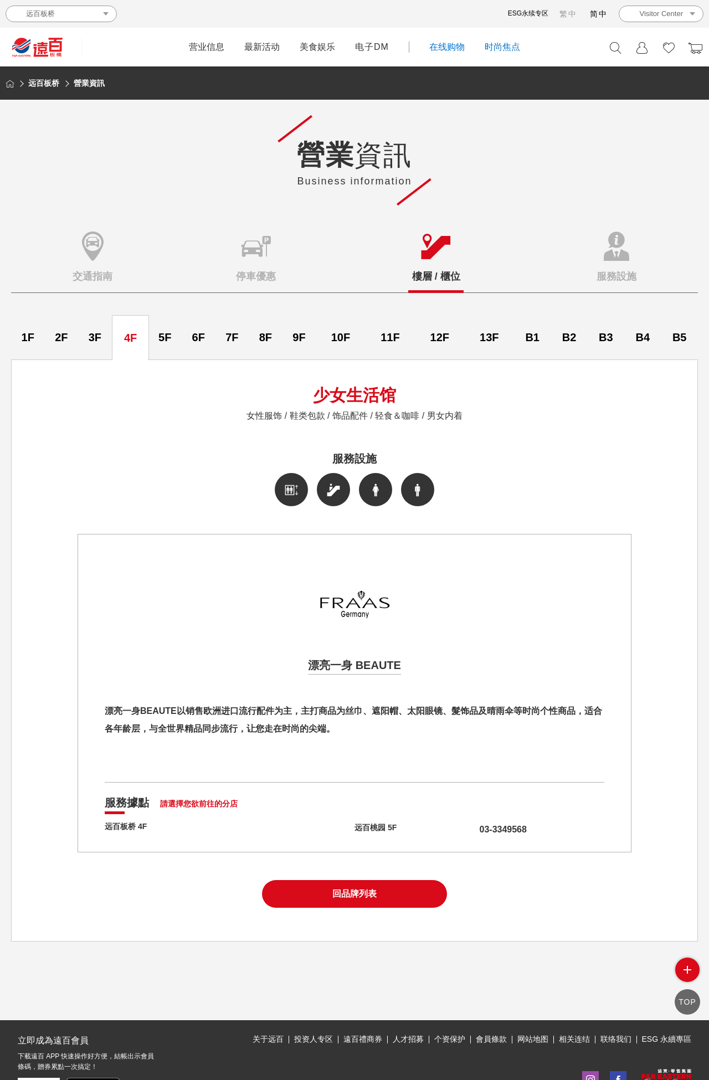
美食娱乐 (317, 47)
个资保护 (449, 988)
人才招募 (408, 988)
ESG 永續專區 (666, 988)
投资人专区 (313, 988)
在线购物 (447, 47)
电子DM (372, 47)
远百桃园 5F (378, 829)
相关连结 (574, 988)
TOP (687, 1003)
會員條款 (491, 988)
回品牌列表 (354, 893)
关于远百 (268, 988)
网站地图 (532, 988)
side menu (687, 974)
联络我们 (615, 988)
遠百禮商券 (362, 988)
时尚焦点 (502, 47)
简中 (599, 13)
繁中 (568, 13)
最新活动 (262, 47)
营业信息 (206, 47)
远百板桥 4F (129, 829)
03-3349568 (482, 829)
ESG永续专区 (528, 13)
